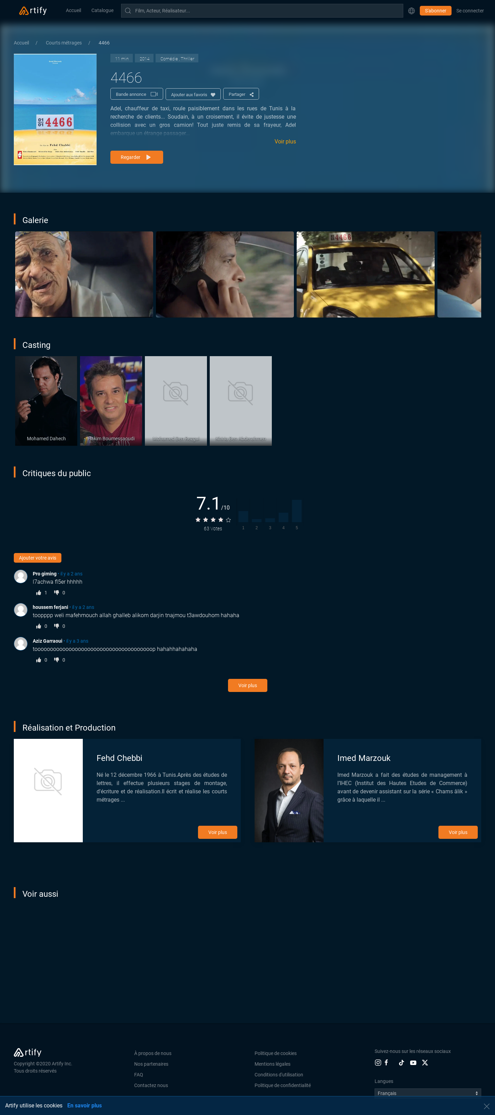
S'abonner (435, 10)
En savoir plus (84, 1105)
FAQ (138, 1074)
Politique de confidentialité (283, 1085)
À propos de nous (152, 1053)
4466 (104, 43)
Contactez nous (151, 1085)
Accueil (73, 10)
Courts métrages (64, 43)
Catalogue (102, 10)
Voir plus (285, 141)
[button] (411, 11)
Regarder (137, 157)
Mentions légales (272, 1064)
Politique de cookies (276, 1053)
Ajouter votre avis (37, 558)
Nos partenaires (151, 1064)
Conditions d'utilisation (279, 1074)
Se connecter (470, 10)
